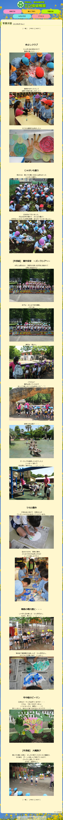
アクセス (41, 16)
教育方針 (12, 11)
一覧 (25, 29)
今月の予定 (22, 16)
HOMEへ (31, 818)
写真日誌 (51, 11)
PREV (32, 29)
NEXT (37, 29)
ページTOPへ (58, 812)
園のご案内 (31, 11)
